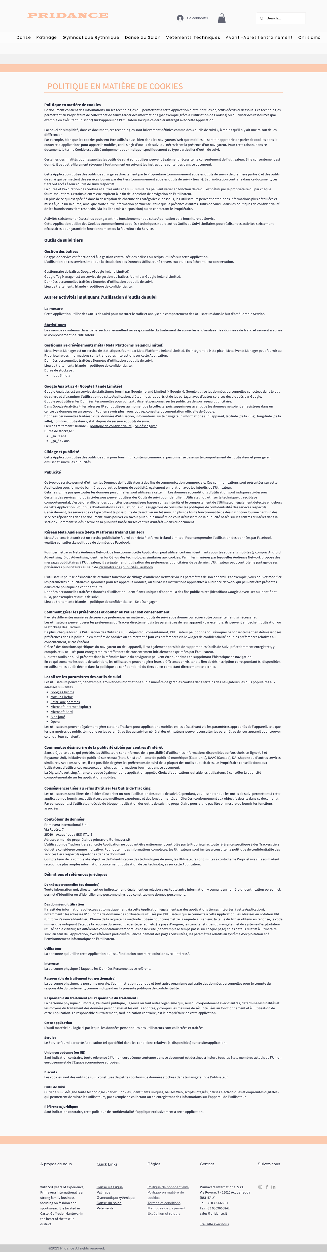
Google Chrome (62, 692)
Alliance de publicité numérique (163, 757)
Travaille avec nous (214, 1224)
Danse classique (110, 1187)
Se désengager (146, 426)
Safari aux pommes (65, 702)
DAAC (212, 757)
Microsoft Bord (62, 711)
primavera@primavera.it (111, 839)
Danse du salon (109, 1203)
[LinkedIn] (273, 1187)
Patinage (104, 1192)
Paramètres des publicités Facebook (126, 567)
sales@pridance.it (213, 1213)
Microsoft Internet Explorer (71, 706)
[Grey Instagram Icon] (260, 1187)
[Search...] (281, 18)
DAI (234, 757)
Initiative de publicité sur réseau (92, 757)
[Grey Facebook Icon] (266, 1187)
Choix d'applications (174, 772)
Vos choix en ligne (244, 752)
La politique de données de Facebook (101, 542)
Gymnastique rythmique (116, 1198)
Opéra (55, 721)
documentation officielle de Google (187, 411)
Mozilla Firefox (62, 697)
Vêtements (105, 1208)
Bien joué (58, 716)
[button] (222, 18)
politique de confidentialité (111, 286)
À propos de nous (56, 1164)
